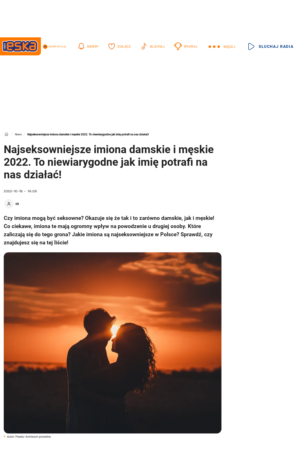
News (18, 134)
